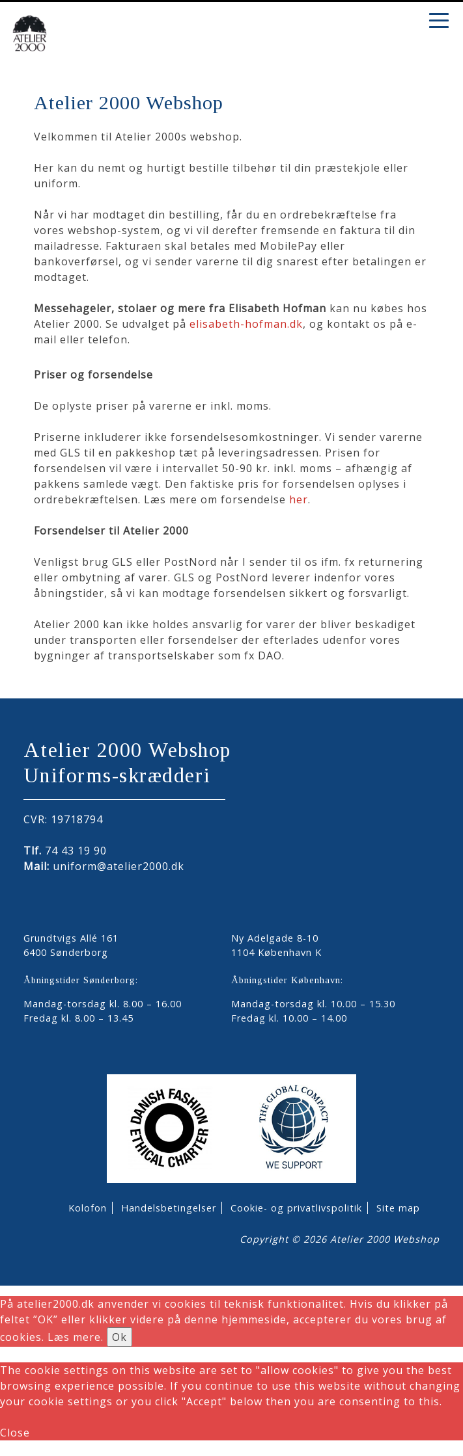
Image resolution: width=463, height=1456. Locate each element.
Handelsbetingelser (168, 1208)
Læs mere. (76, 1337)
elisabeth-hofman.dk (246, 324)
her (298, 499)
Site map (398, 1208)
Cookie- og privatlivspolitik (296, 1208)
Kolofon (87, 1208)
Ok (119, 1337)
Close (15, 1432)
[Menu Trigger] (438, 19)
